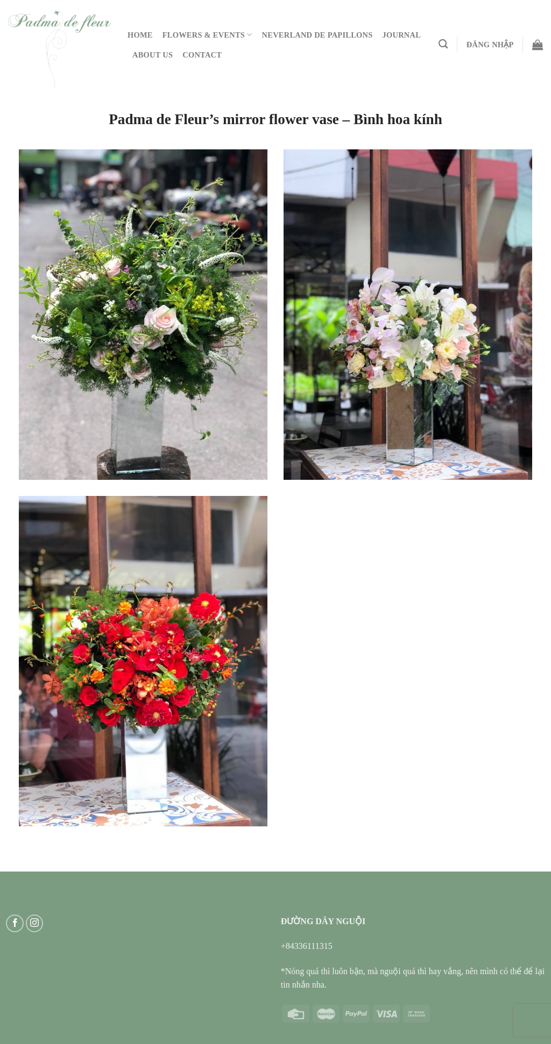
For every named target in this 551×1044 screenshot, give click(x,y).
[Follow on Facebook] (15, 923)
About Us (152, 55)
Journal (402, 35)
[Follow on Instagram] (35, 923)
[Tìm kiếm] (443, 44)
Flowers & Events (207, 35)
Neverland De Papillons (317, 35)
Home (140, 35)
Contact (202, 55)
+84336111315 (307, 946)
